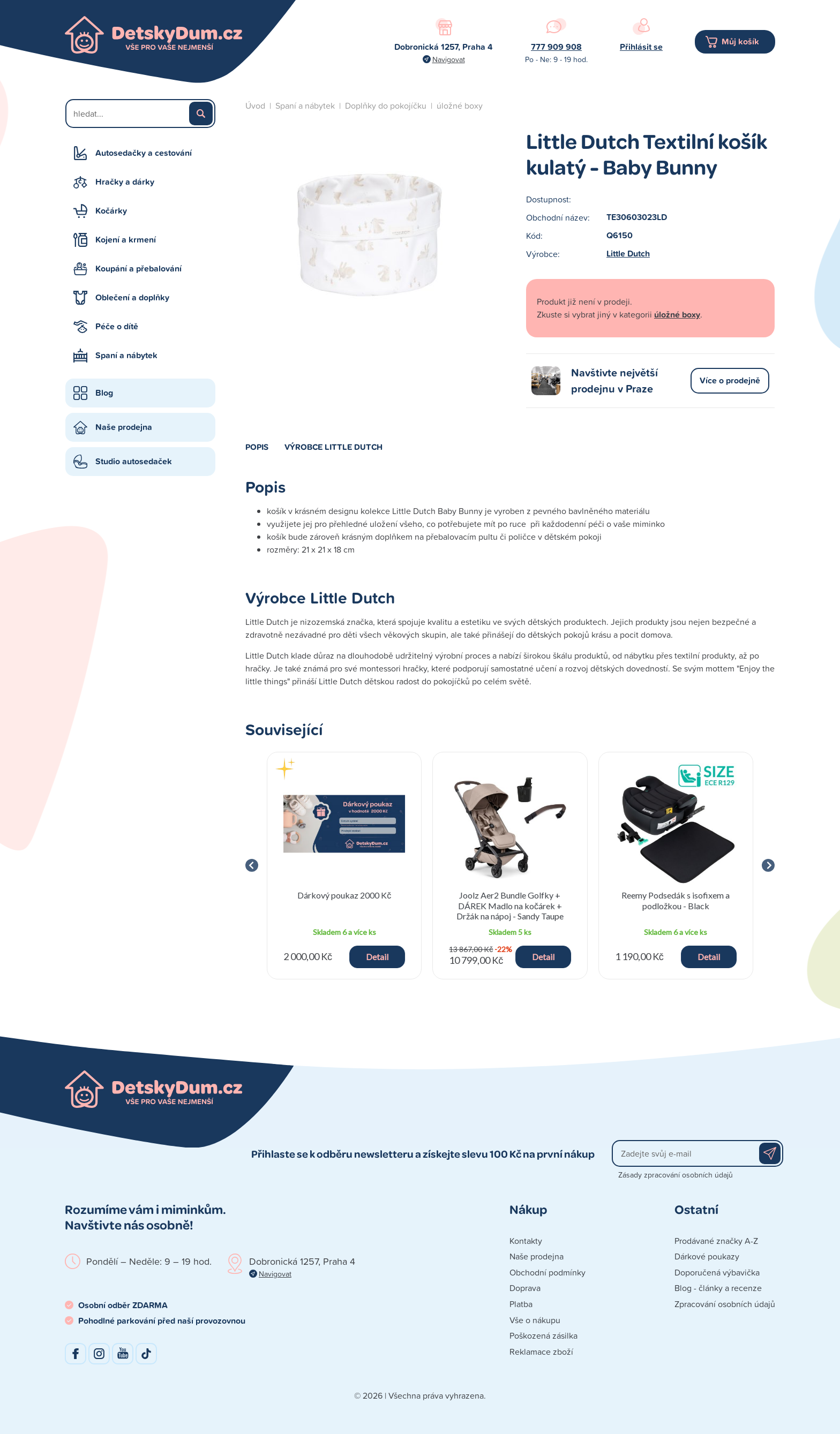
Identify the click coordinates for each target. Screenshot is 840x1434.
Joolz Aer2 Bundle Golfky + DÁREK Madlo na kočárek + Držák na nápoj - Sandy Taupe (510, 905)
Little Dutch (628, 253)
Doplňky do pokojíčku (385, 105)
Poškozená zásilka (543, 1335)
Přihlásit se (641, 47)
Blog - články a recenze (718, 1288)
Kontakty (525, 1241)
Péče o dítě (116, 326)
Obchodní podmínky (547, 1272)
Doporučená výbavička (717, 1272)
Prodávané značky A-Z (716, 1241)
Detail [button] (377, 957)
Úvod (255, 105)
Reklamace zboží (541, 1351)
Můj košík (740, 41)
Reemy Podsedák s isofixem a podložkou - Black (675, 900)
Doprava (525, 1288)
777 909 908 (556, 47)
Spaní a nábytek (126, 355)
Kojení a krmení (125, 239)
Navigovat (448, 59)
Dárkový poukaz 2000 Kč (344, 895)
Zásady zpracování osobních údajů (675, 1174)
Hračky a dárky (124, 182)
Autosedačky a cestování (143, 153)
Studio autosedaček (133, 461)
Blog (104, 393)
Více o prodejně (730, 380)
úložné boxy (460, 105)
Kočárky (111, 211)
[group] (344, 865)
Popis (256, 446)
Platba (520, 1304)
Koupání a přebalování (138, 268)
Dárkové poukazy (706, 1256)
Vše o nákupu (534, 1320)
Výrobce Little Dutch (333, 446)
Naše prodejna (123, 427)
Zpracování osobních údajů (724, 1304)
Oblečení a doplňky (132, 297)
